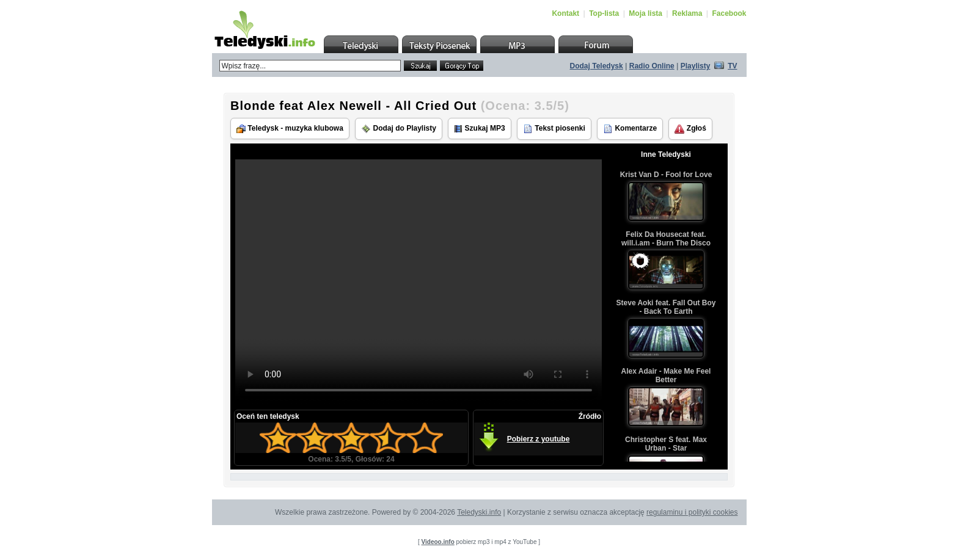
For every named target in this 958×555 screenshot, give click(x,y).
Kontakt (565, 13)
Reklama (687, 13)
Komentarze (630, 129)
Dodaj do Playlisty (398, 129)
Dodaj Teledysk (596, 66)
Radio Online (652, 66)
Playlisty (696, 66)
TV (732, 66)
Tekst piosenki (554, 129)
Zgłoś (690, 129)
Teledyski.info (479, 512)
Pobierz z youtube (538, 439)
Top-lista (604, 13)
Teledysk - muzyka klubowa (289, 128)
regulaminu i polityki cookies (691, 512)
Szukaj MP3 (479, 128)
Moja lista (645, 13)
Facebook (729, 13)
